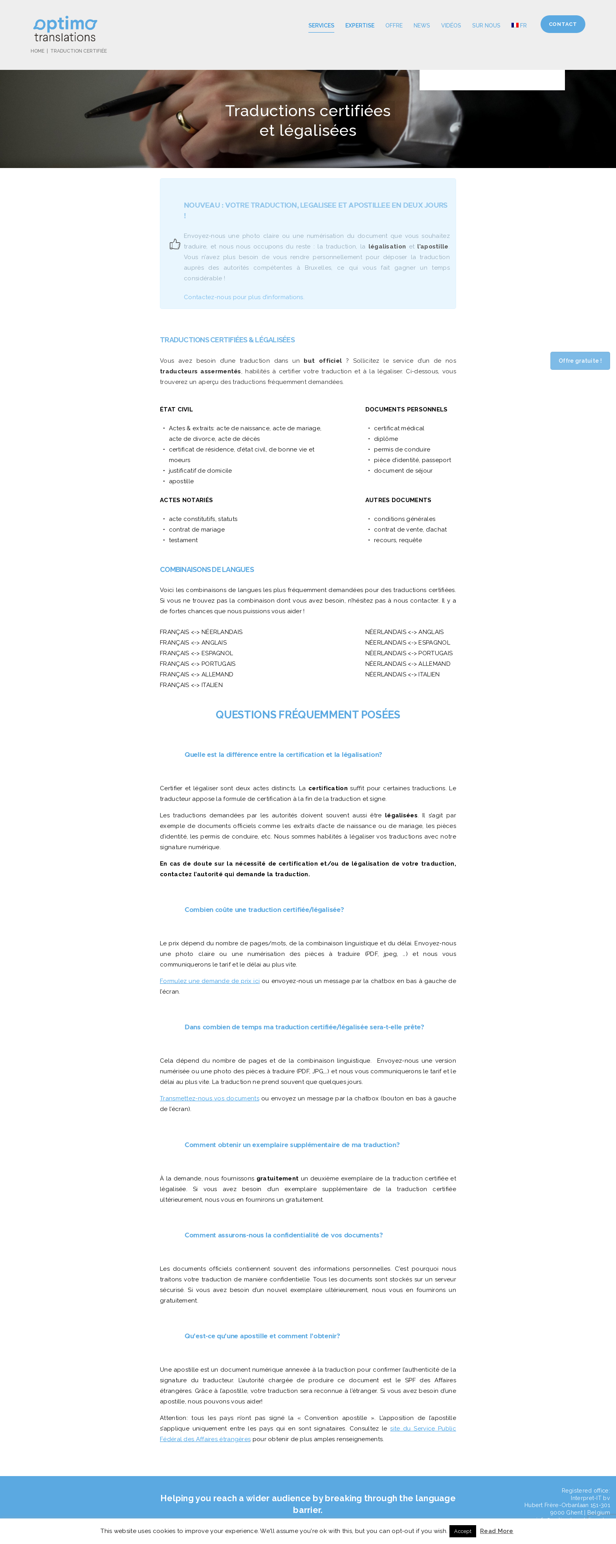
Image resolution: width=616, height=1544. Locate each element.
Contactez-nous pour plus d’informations (243, 297)
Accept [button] (462, 1531)
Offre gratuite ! (580, 361)
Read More (496, 1531)
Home (37, 51)
